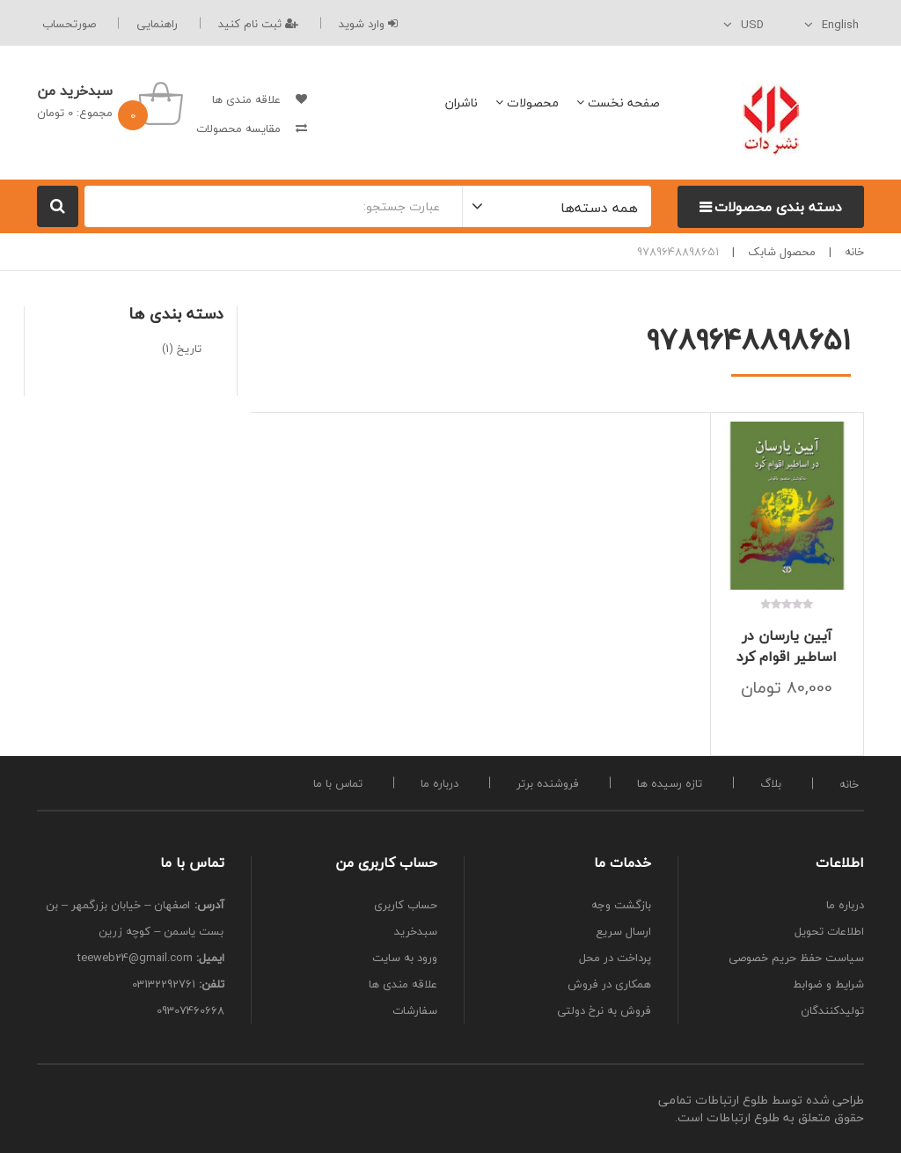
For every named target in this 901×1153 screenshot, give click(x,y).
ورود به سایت (404, 957)
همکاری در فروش (609, 984)
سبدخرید (415, 931)
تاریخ (189, 348)
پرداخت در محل (615, 957)
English (840, 24)
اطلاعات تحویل (829, 931)
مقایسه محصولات (238, 128)
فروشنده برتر (547, 783)
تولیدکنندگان (832, 1010)
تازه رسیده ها (669, 783)
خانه (854, 251)
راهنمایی (157, 23)
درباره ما (439, 783)
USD (752, 24)
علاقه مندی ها (246, 99)
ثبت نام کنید (258, 23)
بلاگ (770, 783)
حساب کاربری (405, 904)
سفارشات (414, 1010)
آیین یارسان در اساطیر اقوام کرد (786, 646)
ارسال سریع (623, 931)
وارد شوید (368, 23)
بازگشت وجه (621, 904)
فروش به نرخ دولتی (604, 1010)
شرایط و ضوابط (828, 984)
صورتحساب (69, 23)
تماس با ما (338, 783)
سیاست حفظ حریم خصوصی (796, 957)
